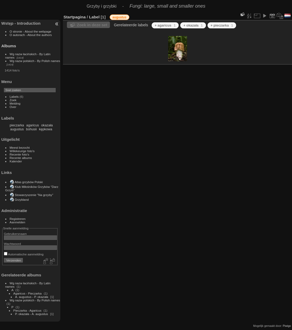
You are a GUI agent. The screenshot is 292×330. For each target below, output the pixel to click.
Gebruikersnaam (15, 233)
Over (13, 107)
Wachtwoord (12, 243)
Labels (14, 96)
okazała (47, 125)
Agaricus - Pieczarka (27, 293)
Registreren (18, 218)
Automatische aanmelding (24, 254)
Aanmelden (17, 222)
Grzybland (22, 199)
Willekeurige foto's (22, 151)
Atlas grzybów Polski (28, 182)
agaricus (32, 125)
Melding (15, 103)
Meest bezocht (20, 147)
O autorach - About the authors (31, 35)
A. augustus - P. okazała (31, 296)
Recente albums (21, 157)
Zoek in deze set (92, 25)
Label (94, 17)
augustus (17, 129)
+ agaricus (165, 25)
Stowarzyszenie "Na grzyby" (34, 195)
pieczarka (17, 125)
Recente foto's (19, 154)
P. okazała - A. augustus (32, 314)
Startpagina (74, 17)
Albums (8, 46)
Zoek (13, 100)
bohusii (31, 129)
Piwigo (287, 325)
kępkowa (45, 129)
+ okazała (193, 25)
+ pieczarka (222, 25)
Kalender (16, 161)
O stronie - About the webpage (30, 31)
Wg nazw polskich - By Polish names (35, 61)
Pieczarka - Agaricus (27, 310)
